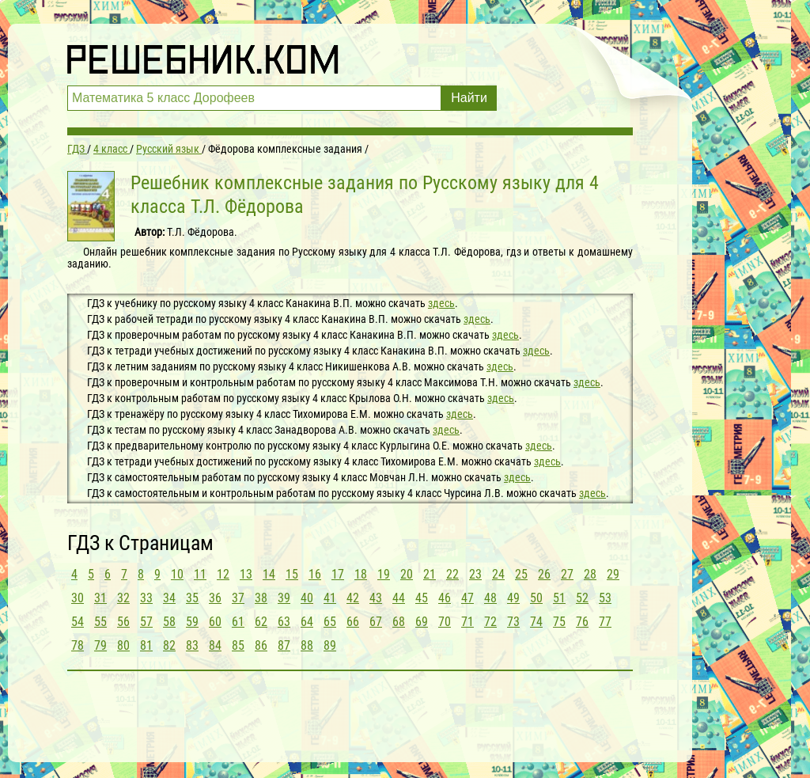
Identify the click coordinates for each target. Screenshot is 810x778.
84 (215, 645)
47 (467, 597)
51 (559, 597)
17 (337, 574)
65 (330, 621)
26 (544, 574)
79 (100, 645)
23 (475, 574)
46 (444, 597)
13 (246, 574)
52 (582, 597)
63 (284, 621)
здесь (441, 303)
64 (307, 621)
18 (360, 574)
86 (261, 645)
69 (421, 621)
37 (238, 597)
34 (169, 597)
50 (536, 597)
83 (192, 645)
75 (559, 621)
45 (421, 597)
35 (192, 597)
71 (467, 621)
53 (605, 597)
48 (490, 597)
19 (383, 574)
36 (215, 597)
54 (77, 621)
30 (77, 597)
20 (406, 574)
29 (613, 574)
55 (100, 621)
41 (330, 597)
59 (192, 621)
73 (513, 621)
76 (582, 621)
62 (261, 621)
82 (169, 645)
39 (284, 597)
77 (605, 621)
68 (398, 621)
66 (352, 621)
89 (330, 645)
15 (292, 574)
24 (498, 574)
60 (215, 621)
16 (314, 574)
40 (307, 597)
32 (123, 597)
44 (398, 597)
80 (123, 645)
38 (261, 597)
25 (521, 574)
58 (169, 621)
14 (269, 574)
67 (375, 621)
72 (490, 621)
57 (146, 621)
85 (238, 645)
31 (100, 597)
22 (452, 574)
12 (223, 574)
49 (513, 597)
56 (123, 621)
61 (238, 621)
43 (375, 597)
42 (352, 597)
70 (444, 621)
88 (307, 645)
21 (429, 574)
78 (77, 645)
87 (284, 645)
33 (146, 597)
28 (590, 574)
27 (567, 574)
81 (146, 645)
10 (177, 574)
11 (200, 574)
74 (536, 621)
